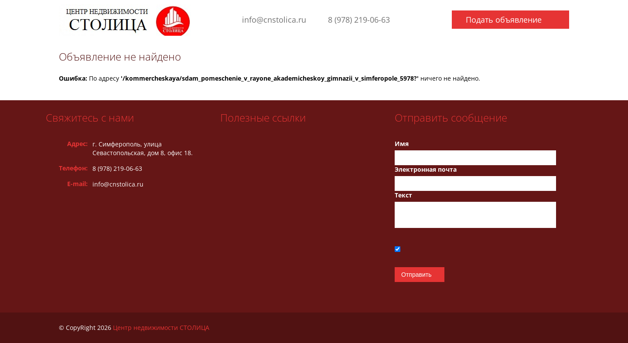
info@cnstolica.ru (274, 19)
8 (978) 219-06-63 (359, 19)
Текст (403, 195)
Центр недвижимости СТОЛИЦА (161, 327)
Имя (402, 143)
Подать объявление (504, 19)
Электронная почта (426, 169)
